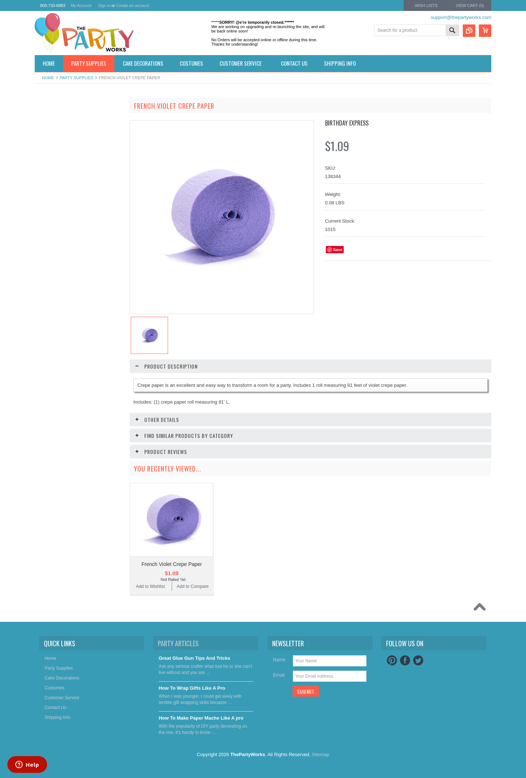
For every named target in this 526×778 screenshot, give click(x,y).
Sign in (104, 5)
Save (338, 249)
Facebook (405, 660)
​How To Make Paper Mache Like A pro (201, 718)
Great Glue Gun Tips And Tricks (194, 658)
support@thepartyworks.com (461, 17)
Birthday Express (347, 123)
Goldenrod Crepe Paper (79, 267)
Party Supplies (76, 78)
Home (48, 78)
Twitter (418, 660)
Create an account (132, 5)
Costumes (48, 156)
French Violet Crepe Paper (171, 564)
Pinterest (392, 660)
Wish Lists (426, 5)
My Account (81, 5)
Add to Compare (100, 289)
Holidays (47, 119)
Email (279, 675)
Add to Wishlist (56, 289)
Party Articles (178, 643)
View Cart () (470, 5)
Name (279, 659)
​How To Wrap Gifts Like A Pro (192, 688)
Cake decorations (56, 144)
